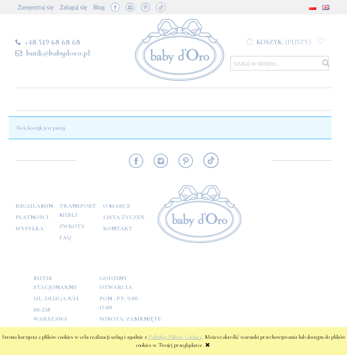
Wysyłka (29, 228)
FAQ (65, 237)
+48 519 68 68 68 (52, 42)
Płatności (32, 217)
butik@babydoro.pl (58, 53)
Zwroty (72, 226)
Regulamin (34, 206)
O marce (116, 206)
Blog (98, 7)
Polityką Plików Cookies (175, 337)
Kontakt (117, 228)
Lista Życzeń (124, 217)
